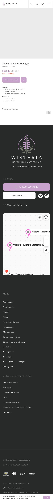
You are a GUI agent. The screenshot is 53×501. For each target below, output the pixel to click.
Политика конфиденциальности (17, 407)
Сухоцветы (8, 367)
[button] (19, 195)
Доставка (7, 387)
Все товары (8, 302)
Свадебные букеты (11, 337)
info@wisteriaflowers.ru (15, 205)
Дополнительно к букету (14, 342)
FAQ (5, 397)
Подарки (7, 347)
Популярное (8, 307)
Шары (9, 357)
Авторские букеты (11, 322)
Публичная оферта (11, 402)
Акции (5, 312)
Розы (5, 317)
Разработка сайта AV (16, 488)
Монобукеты (8, 332)
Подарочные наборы (15, 362)
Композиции (8, 327)
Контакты (7, 412)
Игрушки (10, 352)
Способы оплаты (10, 382)
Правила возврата (11, 392)
